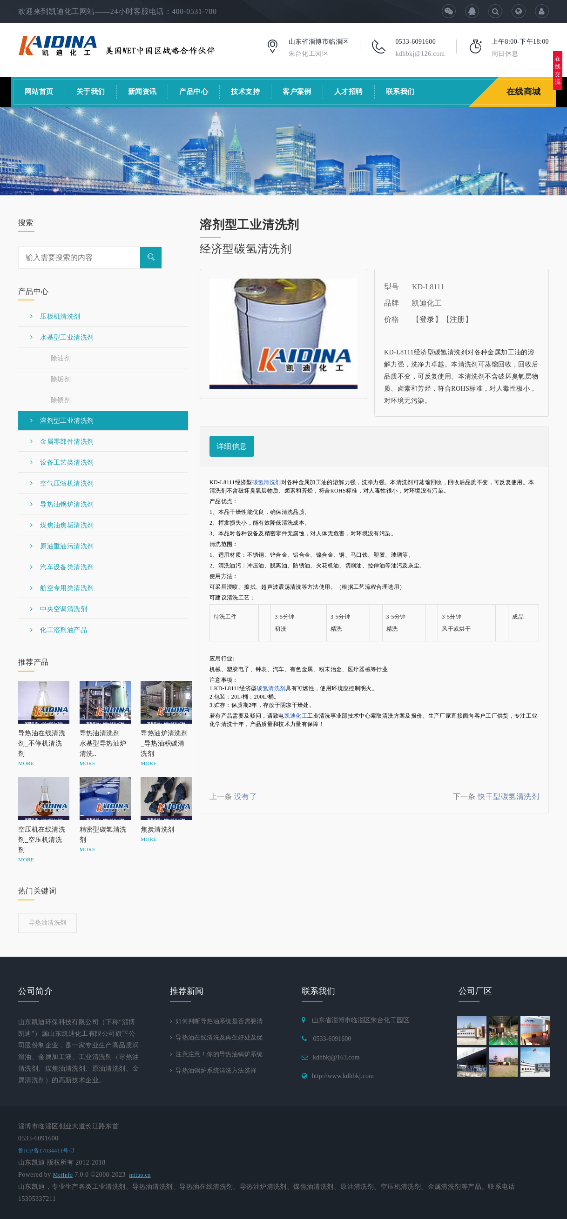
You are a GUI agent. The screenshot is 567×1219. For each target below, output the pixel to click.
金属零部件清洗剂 (62, 441)
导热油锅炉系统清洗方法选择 (216, 1072)
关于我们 (90, 91)
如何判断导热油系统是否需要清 (220, 1021)
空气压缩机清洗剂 (62, 483)
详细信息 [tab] (231, 446)
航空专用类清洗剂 (62, 588)
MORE (26, 763)
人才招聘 (348, 91)
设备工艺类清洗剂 (62, 462)
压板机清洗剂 (55, 316)
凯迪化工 (295, 716)
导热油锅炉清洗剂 (62, 504)
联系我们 (400, 91)
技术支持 (245, 91)
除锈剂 (61, 400)
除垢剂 (61, 379)
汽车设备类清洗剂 (62, 567)
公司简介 (35, 991)
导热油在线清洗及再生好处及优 (220, 1038)
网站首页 (39, 91)
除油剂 (61, 358)
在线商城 (524, 91)
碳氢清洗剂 (266, 482)
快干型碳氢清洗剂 (508, 796)
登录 (427, 319)
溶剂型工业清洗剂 (62, 420)
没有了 (245, 796)
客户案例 (297, 91)
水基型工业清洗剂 (62, 337)
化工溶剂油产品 (58, 629)
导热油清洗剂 (47, 922)
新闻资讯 (142, 91)
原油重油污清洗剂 (62, 546)
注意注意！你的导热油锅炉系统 (220, 1055)
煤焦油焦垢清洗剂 (62, 525)
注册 (457, 319)
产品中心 (193, 91)
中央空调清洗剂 (58, 609)
